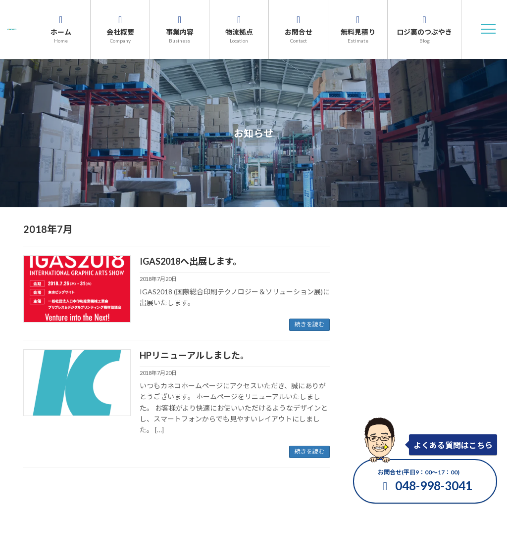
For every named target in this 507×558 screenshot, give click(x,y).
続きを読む (309, 324)
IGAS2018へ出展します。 (191, 261)
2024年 (373, 300)
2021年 (373, 357)
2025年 (373, 281)
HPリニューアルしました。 (194, 355)
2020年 (373, 376)
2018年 (373, 414)
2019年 (373, 395)
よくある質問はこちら (453, 445)
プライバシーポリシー (296, 508)
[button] (488, 29)
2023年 (373, 319)
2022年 (373, 338)
